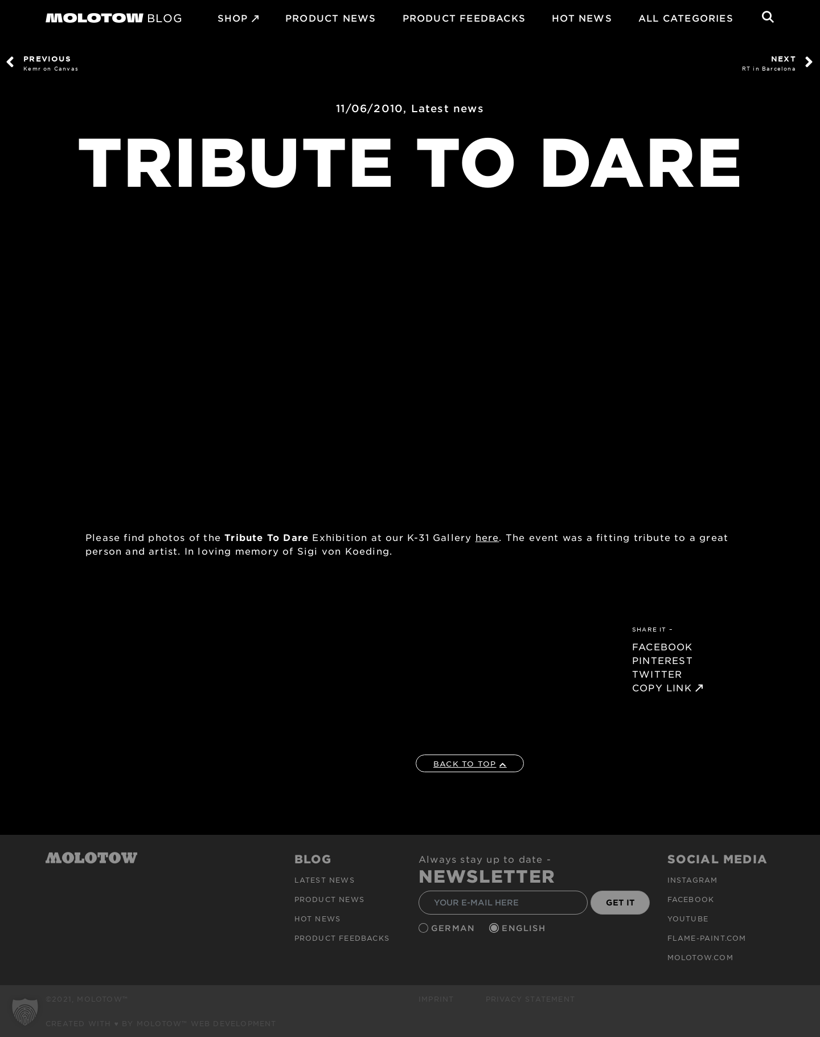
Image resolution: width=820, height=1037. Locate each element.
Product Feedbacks (464, 17)
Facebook (691, 899)
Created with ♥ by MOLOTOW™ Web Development (161, 1023)
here (487, 537)
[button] (25, 1012)
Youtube (687, 918)
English (525, 928)
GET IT (620, 902)
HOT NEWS (582, 17)
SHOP (233, 17)
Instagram (692, 879)
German (454, 928)
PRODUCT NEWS (330, 17)
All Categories (685, 17)
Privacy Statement (530, 998)
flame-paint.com (707, 937)
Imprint (436, 998)
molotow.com (700, 957)
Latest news (447, 108)
